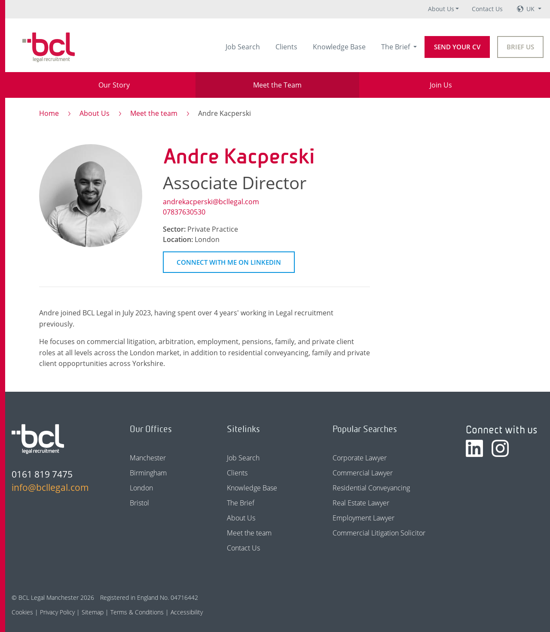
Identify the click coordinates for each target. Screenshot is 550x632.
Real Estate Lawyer (361, 503)
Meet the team (153, 113)
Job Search (243, 46)
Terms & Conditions (137, 612)
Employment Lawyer (363, 518)
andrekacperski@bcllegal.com (211, 201)
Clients (286, 46)
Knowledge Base (339, 46)
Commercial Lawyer (363, 473)
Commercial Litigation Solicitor (379, 533)
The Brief (396, 46)
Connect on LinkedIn (229, 262)
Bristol (139, 503)
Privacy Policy (57, 612)
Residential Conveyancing (371, 488)
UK (531, 9)
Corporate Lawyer (360, 458)
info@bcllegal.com (50, 487)
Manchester (148, 458)
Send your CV (457, 46)
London (141, 488)
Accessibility (187, 612)
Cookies (22, 612)
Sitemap (93, 612)
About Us (441, 9)
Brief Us (520, 46)
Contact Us (487, 9)
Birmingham (148, 473)
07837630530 (184, 212)
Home (49, 113)
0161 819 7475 (42, 474)
